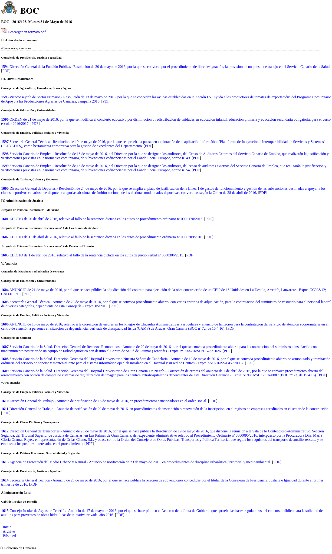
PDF (5, 71)
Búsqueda (10, 536)
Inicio (7, 527)
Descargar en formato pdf (27, 32)
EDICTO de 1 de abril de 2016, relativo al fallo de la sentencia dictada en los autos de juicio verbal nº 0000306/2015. (97, 255)
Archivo (9, 531)
